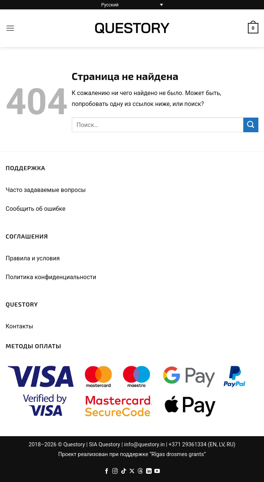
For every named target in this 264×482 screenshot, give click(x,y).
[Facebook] (107, 471)
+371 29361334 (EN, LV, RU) (202, 444)
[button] (10, 28)
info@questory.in (144, 444)
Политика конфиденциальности (51, 277)
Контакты (19, 326)
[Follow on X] (132, 471)
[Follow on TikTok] (124, 471)
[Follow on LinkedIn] (149, 471)
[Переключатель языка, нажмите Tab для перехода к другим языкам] (132, 4)
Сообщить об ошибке (35, 208)
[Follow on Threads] (140, 471)
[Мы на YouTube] (157, 471)
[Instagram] (115, 471)
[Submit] (250, 125)
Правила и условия (33, 258)
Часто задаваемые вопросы (46, 189)
